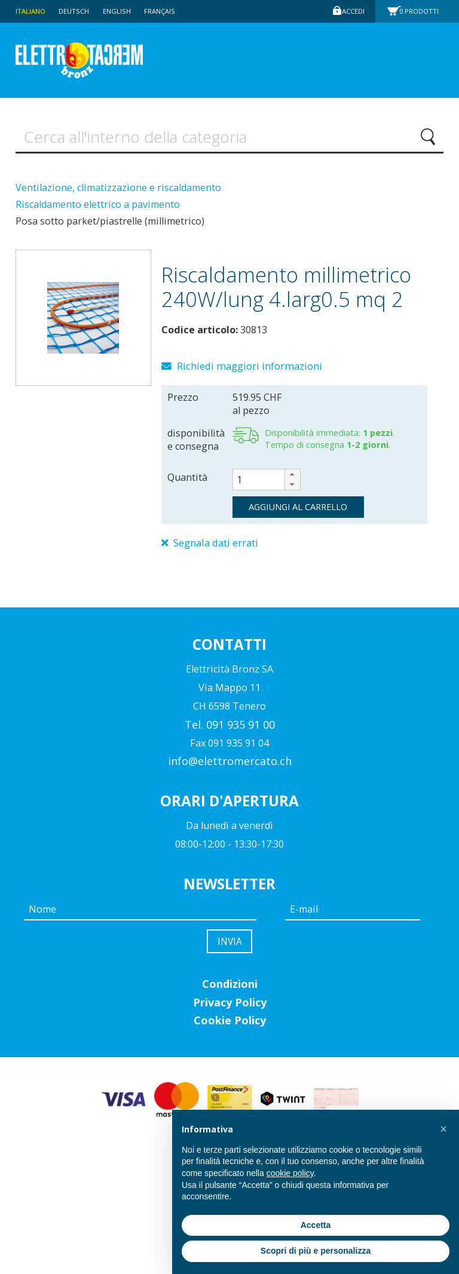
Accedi (351, 11)
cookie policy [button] (290, 1173)
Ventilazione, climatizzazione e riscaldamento (118, 190)
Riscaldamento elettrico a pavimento (98, 207)
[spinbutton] (266, 484)
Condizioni (230, 993)
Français (168, 11)
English (123, 11)
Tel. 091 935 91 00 (230, 730)
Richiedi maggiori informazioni (248, 370)
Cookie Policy (230, 1029)
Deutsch (78, 11)
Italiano (32, 11)
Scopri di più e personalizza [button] (316, 1250)
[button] (292, 479)
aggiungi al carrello (298, 511)
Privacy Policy (230, 1010)
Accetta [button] (316, 1225)
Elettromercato (97, 61)
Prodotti (422, 11)
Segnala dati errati (215, 548)
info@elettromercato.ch (230, 767)
